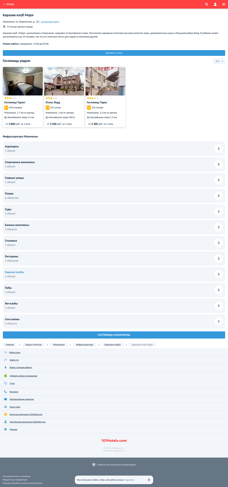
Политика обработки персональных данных (22, 483)
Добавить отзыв (114, 52)
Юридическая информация (15, 479)
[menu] (223, 4)
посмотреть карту (50, 21)
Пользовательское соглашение (16, 476)
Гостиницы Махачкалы (114, 335)
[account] (215, 4)
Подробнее (129, 480)
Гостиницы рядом (16, 61)
